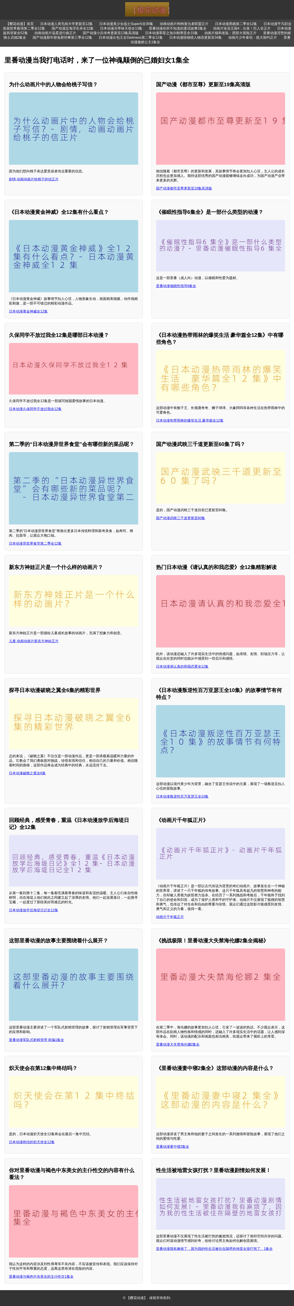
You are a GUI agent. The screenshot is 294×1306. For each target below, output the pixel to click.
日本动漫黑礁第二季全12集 (236, 24)
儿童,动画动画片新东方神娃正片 (34, 641)
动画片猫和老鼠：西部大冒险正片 (230, 33)
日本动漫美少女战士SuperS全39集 (126, 24)
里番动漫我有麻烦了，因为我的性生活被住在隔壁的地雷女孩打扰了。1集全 (214, 1249)
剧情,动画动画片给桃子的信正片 (34, 179)
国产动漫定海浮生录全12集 (73, 28)
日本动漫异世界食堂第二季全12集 (35, 543)
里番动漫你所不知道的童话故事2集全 (178, 28)
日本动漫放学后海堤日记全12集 (33, 910)
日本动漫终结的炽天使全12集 (32, 1142)
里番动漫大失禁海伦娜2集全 (178, 1044)
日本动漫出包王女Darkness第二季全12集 (131, 37)
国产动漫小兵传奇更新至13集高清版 (111, 33)
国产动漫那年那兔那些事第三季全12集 (62, 37)
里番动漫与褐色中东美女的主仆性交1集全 (41, 1276)
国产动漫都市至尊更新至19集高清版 (184, 188)
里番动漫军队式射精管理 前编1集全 (36, 1040)
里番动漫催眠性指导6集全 (176, 286)
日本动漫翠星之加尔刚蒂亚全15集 (171, 33)
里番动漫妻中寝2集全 (172, 1146)
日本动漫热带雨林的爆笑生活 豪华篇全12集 (189, 420)
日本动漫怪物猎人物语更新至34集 (195, 37)
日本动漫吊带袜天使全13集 (121, 28)
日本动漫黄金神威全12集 (28, 311)
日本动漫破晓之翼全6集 (27, 773)
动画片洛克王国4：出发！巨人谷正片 (242, 28)
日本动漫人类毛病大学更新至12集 (66, 24)
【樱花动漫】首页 (20, 24)
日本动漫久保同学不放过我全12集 (35, 409)
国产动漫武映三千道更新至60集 (180, 518)
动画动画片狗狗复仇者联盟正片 (184, 24)
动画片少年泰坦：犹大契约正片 (252, 37)
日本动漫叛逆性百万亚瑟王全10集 (182, 796)
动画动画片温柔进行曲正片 (55, 33)
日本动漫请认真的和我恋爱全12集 (182, 666)
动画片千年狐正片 (170, 917)
